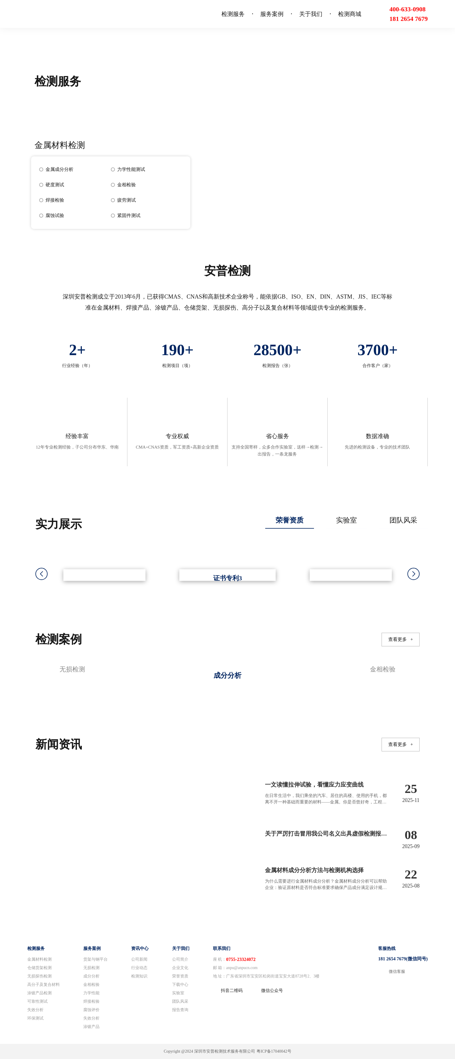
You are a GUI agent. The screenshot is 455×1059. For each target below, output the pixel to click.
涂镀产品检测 (39, 993)
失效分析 (35, 1010)
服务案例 (272, 14)
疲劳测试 (126, 200)
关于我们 (310, 14)
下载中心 (180, 984)
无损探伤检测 (39, 976)
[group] (227, 674)
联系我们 (221, 948)
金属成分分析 (59, 169)
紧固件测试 (128, 215)
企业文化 (180, 968)
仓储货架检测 (39, 968)
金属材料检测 (39, 959)
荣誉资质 (180, 976)
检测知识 (139, 976)
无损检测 (91, 968)
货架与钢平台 (95, 959)
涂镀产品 (91, 1026)
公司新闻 (139, 959)
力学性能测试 (131, 169)
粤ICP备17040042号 (274, 1051)
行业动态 (139, 968)
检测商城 (349, 14)
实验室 (178, 993)
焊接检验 (55, 200)
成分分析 (91, 976)
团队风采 (180, 1001)
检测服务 (233, 14)
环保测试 (35, 1018)
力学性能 (91, 993)
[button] (413, 574)
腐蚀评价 (91, 1010)
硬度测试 (55, 184)
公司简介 (180, 959)
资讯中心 (140, 948)
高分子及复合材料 (43, 984)
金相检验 (126, 184)
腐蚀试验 (55, 215)
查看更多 (400, 639)
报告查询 (180, 1010)
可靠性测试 (37, 1001)
